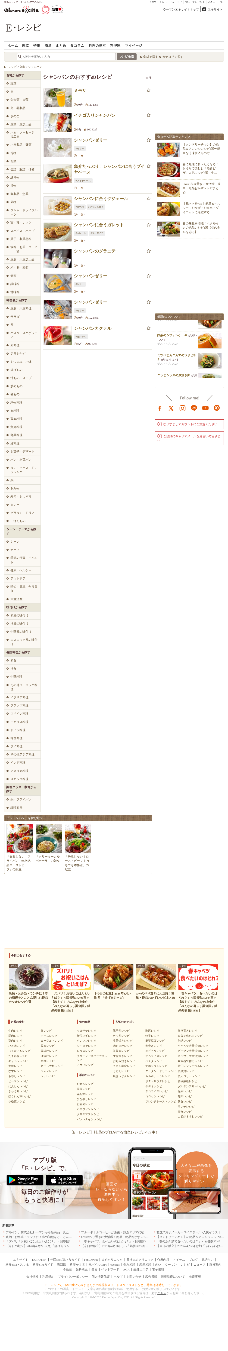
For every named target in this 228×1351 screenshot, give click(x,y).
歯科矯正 (82, 1269)
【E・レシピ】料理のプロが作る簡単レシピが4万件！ (114, 1132)
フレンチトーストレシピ (160, 1101)
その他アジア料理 (22, 754)
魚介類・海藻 (19, 99)
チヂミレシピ (153, 1086)
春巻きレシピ (153, 1045)
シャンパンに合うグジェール (101, 198)
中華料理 (16, 676)
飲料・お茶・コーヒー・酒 (23, 249)
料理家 (115, 45)
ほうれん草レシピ (19, 1096)
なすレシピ (15, 1071)
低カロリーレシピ (189, 1076)
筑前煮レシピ (121, 1051)
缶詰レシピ (185, 1040)
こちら (161, 1293)
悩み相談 (129, 1264)
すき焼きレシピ (122, 1056)
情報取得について (173, 1276)
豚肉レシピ (15, 1035)
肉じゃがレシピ (122, 1045)
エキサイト (215, 9)
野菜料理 (16, 435)
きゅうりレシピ (18, 1091)
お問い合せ (133, 1276)
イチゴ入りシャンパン (95, 115)
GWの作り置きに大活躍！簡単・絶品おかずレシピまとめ (202, 188)
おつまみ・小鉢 (20, 361)
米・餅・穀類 (19, 267)
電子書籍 (158, 1269)
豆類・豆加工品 (20, 124)
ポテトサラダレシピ (157, 1081)
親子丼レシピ (121, 1030)
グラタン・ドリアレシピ (160, 1071)
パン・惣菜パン (20, 459)
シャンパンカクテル (92, 328)
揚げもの (16, 370)
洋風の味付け (19, 623)
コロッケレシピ (155, 1096)
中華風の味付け (20, 631)
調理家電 (16, 808)
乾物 (13, 153)
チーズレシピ (49, 1035)
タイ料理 (16, 746)
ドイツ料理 (17, 730)
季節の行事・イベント (23, 560)
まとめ (61, 45)
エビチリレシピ (155, 1051)
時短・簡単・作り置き (23, 589)
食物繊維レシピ (187, 1081)
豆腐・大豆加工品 (22, 259)
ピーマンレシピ (18, 1081)
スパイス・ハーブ (22, 231)
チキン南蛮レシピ (124, 1066)
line (194, 407)
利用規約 (48, 1276)
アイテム (179, 1259)
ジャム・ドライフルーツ (23, 212)
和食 (13, 660)
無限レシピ (185, 1096)
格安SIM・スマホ (17, 1264)
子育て (153, 2)
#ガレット (81, 233)
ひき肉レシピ (16, 1045)
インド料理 (17, 762)
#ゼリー (80, 148)
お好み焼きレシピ (124, 1061)
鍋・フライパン (20, 799)
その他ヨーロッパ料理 (23, 687)
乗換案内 (215, 1264)
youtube (205, 407)
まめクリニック (112, 1259)
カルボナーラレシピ (157, 1076)
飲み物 (14, 488)
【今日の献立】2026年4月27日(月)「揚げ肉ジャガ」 (40, 1246)
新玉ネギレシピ (86, 1035)
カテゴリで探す (172, 56)
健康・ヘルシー (20, 570)
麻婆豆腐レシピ (155, 1040)
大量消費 (16, 599)
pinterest (216, 407)
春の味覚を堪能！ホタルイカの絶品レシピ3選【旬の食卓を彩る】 (201, 227)
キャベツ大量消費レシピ (193, 1045)
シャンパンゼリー (90, 140)
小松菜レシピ (16, 1101)
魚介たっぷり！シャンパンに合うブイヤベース (109, 169)
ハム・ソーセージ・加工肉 (23, 134)
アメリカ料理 (19, 771)
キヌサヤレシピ (86, 1030)
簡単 (48, 45)
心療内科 (163, 1259)
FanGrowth (91, 1259)
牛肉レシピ (15, 1030)
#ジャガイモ (97, 233)
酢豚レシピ (152, 1030)
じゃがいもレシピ (19, 1051)
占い (187, 2)
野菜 (13, 83)
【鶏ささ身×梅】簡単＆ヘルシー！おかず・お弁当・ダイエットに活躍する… (201, 208)
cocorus (115, 1264)
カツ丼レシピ (121, 1035)
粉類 (13, 161)
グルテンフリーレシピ (192, 1086)
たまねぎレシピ (18, 1056)
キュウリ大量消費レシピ (193, 1056)
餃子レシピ (152, 1035)
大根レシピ (15, 1066)
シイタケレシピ (86, 1045)
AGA (126, 1269)
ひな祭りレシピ (86, 1099)
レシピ (185, 1264)
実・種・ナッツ (20, 222)
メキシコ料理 (19, 779)
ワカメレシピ (49, 1071)
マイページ (133, 45)
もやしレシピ (16, 1076)
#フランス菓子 (95, 207)
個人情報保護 (101, 1276)
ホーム (13, 45)
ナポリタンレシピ (156, 1066)
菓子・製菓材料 (20, 239)
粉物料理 (16, 402)
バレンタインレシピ (89, 1119)
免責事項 (195, 1276)
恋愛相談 (145, 1264)
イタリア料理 (19, 697)
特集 (36, 45)
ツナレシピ (48, 1076)
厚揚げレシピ (49, 1051)
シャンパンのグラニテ (95, 251)
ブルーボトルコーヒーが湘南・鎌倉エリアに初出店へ (117, 1232)
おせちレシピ (85, 1083)
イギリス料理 (19, 722)
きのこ (14, 116)
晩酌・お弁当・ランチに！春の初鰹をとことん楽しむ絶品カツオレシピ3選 (56, 1237)
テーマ (14, 549)
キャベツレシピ (18, 1061)
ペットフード (110, 1269)
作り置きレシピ (187, 1030)
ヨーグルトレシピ (52, 1040)
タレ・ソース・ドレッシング (23, 470)
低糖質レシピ (186, 1071)
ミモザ (80, 90)
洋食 (13, 668)
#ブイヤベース (83, 180)
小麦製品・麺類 (20, 144)
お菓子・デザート (22, 451)
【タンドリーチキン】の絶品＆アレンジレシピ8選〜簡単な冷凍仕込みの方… (201, 149)
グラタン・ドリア (22, 513)
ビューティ (175, 2)
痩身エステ (140, 1269)
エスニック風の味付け (23, 642)
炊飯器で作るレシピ (190, 1061)
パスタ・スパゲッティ (23, 335)
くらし (163, 2)
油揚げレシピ (49, 1056)
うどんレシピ (121, 1071)
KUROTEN (39, 1259)
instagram (182, 407)
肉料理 (14, 410)
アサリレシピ (85, 1064)
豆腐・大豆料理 (20, 308)
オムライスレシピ (156, 1056)
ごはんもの (17, 521)
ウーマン (171, 1264)
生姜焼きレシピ (122, 1040)
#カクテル (81, 336)
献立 (25, 45)
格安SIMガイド (43, 1264)
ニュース (200, 1264)
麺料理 (14, 443)
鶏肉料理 (16, 419)
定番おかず (17, 353)
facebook (159, 407)
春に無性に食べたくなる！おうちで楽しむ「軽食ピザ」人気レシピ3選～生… (201, 168)
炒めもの (16, 386)
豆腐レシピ (48, 1045)
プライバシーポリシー (73, 1276)
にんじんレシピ (18, 1086)
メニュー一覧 (215, 2)
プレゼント (198, 2)
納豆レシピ (48, 1061)
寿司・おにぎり (20, 496)
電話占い (208, 1259)
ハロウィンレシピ (88, 1109)
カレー (14, 504)
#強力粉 (80, 207)
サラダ (14, 316)
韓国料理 (16, 738)
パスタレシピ (153, 1061)
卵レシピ (46, 1030)
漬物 (13, 185)
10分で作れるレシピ (190, 1035)
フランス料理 (19, 705)
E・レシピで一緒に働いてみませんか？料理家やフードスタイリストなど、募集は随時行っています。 (114, 1285)
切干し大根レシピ (52, 1066)
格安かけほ (77, 1264)
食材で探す (150, 56)
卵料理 (14, 345)
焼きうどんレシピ (124, 1076)
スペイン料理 (19, 713)
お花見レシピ (85, 1104)
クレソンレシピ (86, 1040)
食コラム (77, 45)
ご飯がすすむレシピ (190, 1116)
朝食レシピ (185, 1101)
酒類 (13, 276)
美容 (94, 1269)
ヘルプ (118, 1276)
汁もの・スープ (20, 378)
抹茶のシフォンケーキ (172, 338)
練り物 (14, 177)
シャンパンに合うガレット (99, 225)
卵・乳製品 (17, 108)
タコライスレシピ (156, 1091)
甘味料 (14, 292)
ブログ (193, 1259)
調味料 (14, 284)
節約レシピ (185, 1091)
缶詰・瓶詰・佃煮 (22, 169)
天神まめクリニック (139, 1259)
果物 (13, 202)
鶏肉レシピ (15, 1040)
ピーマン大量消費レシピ (193, 1051)
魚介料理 (16, 427)
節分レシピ (84, 1089)
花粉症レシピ (85, 1094)
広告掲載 (151, 1276)
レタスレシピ (85, 1051)
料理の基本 (97, 45)
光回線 (61, 1264)
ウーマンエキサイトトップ (181, 9)
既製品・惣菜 (19, 194)
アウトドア (17, 578)
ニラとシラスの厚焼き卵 (173, 377)
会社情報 (32, 1276)
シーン (14, 541)
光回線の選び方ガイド (65, 1259)
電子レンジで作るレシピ (193, 1066)
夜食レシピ (185, 1111)
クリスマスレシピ (88, 1114)
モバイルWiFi (97, 1264)
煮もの (14, 394)
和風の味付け (19, 615)
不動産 (67, 1269)
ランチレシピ (186, 1106)
